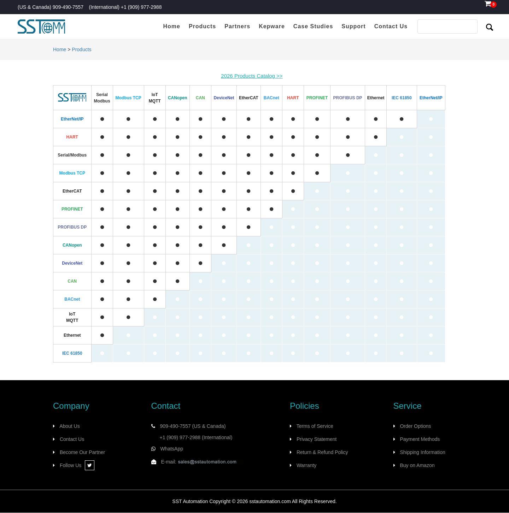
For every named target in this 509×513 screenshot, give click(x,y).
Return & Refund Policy (322, 452)
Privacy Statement (317, 439)
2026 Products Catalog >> (251, 76)
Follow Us (77, 465)
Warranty (306, 465)
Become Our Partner (82, 452)
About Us (69, 426)
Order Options (415, 426)
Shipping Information (422, 452)
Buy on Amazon (417, 465)
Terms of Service (315, 426)
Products (81, 49)
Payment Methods (420, 439)
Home (59, 49)
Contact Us (72, 439)
